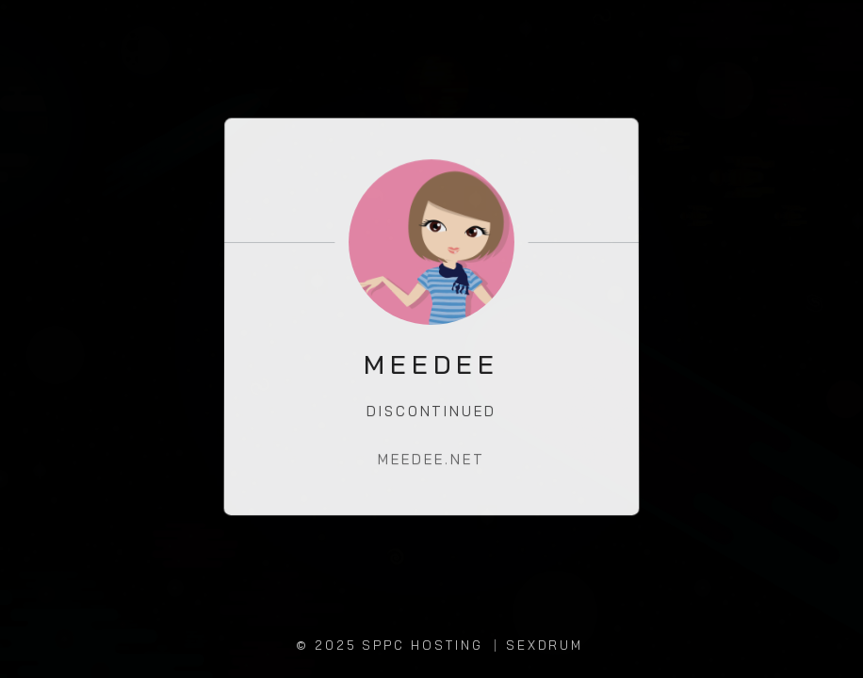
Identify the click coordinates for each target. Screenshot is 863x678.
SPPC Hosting (422, 645)
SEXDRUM (545, 645)
